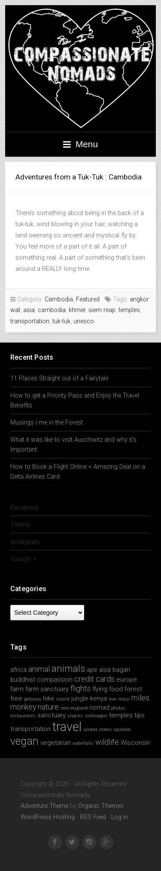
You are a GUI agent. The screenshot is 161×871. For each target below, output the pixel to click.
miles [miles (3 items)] (140, 697)
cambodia (52, 310)
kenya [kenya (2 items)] (98, 698)
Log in (119, 817)
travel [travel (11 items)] (67, 726)
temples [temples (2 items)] (121, 715)
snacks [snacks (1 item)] (75, 716)
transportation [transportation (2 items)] (30, 729)
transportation (29, 321)
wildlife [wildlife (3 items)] (107, 742)
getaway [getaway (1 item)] (32, 699)
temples (129, 310)
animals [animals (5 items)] (68, 668)
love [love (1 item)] (112, 699)
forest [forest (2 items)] (133, 689)
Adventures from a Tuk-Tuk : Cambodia (78, 177)
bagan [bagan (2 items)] (121, 670)
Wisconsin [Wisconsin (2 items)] (135, 743)
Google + (23, 558)
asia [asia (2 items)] (105, 670)
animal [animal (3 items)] (39, 669)
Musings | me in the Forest (46, 422)
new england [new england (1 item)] (74, 708)
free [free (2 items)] (16, 698)
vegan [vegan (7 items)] (24, 741)
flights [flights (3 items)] (80, 688)
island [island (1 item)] (63, 699)
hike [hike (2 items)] (49, 698)
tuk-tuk (61, 321)
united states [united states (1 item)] (97, 729)
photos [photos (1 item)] (118, 708)
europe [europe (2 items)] (126, 679)
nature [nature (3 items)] (48, 706)
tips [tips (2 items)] (139, 715)
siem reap (101, 310)
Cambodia (59, 299)
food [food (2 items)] (116, 689)
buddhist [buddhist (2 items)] (22, 679)
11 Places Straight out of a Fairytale (59, 378)
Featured (88, 299)
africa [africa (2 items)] (18, 670)
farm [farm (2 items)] (17, 689)
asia (29, 310)
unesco (83, 321)
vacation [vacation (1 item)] (122, 729)
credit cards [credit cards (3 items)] (94, 678)
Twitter (20, 524)
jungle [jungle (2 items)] (79, 698)
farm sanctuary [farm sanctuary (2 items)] (47, 689)
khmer (77, 310)
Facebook (24, 507)
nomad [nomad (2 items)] (99, 707)
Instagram (24, 541)
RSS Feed (93, 817)
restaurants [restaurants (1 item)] (23, 716)
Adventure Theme (44, 806)
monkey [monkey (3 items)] (23, 706)
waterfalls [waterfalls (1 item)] (83, 743)
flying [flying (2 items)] (99, 689)
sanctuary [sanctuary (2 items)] (51, 715)
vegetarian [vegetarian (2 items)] (55, 743)
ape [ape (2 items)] (92, 670)
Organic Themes (101, 806)
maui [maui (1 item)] (124, 699)
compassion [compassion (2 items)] (55, 679)
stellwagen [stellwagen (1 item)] (96, 716)
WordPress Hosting (48, 817)
